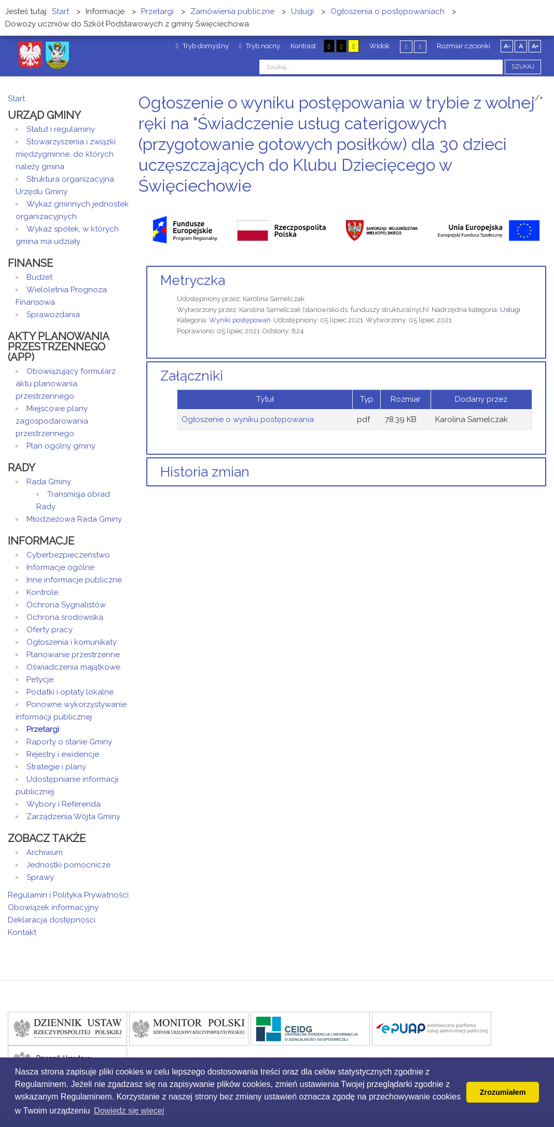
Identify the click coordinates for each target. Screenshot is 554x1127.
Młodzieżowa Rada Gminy (74, 519)
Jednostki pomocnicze (68, 865)
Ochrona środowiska (64, 617)
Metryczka (192, 280)
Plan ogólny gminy (60, 446)
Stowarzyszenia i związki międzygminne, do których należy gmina (66, 154)
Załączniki (191, 376)
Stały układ (406, 46)
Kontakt (22, 932)
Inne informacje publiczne (74, 580)
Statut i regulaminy (60, 129)
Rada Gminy (48, 481)
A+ (535, 46)
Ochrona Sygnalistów (66, 604)
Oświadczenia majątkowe (73, 667)
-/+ (537, 98)
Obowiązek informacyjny (53, 907)
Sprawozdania (53, 314)
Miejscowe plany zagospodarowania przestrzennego (52, 421)
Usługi (510, 310)
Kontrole (42, 592)
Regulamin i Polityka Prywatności (68, 895)
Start (16, 98)
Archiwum (44, 852)
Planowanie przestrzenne (73, 654)
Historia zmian (205, 472)
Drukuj (530, 205)
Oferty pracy (49, 629)
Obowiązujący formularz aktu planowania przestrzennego (66, 383)
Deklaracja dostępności (51, 920)
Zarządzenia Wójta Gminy (73, 816)
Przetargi (42, 729)
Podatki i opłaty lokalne (70, 692)
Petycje (39, 679)
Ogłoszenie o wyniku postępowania (248, 419)
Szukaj (522, 66)
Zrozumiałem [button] (503, 1092)
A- (507, 46)
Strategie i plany (56, 766)
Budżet (39, 277)
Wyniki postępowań (240, 320)
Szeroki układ (420, 46)
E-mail (543, 205)
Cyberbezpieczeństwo (68, 555)
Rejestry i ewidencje (62, 754)
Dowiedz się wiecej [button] (129, 1110)
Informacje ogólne (60, 567)
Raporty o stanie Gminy (69, 741)
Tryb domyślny (202, 46)
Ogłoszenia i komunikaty (71, 642)
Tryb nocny (259, 46)
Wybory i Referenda (63, 804)
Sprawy (40, 877)
